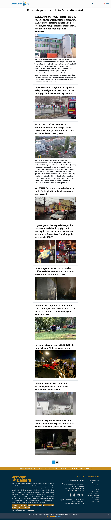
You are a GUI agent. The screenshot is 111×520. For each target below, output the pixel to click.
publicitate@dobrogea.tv (75, 490)
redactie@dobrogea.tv (75, 488)
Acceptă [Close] (58, 516)
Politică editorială (34, 505)
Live (106, 4)
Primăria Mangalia (93, 495)
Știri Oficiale (95, 502)
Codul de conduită (19, 505)
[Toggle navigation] (92, 3)
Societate (26, 507)
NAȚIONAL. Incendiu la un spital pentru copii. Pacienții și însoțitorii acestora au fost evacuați (54, 191)
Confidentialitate (93, 480)
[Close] (108, 515)
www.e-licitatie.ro (30, 510)
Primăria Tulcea (94, 493)
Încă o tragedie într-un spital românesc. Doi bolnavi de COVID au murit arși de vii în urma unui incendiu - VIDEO (54, 271)
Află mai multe (50, 516)
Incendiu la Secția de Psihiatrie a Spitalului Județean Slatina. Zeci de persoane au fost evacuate (52, 386)
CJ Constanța (95, 497)
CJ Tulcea (96, 499)
